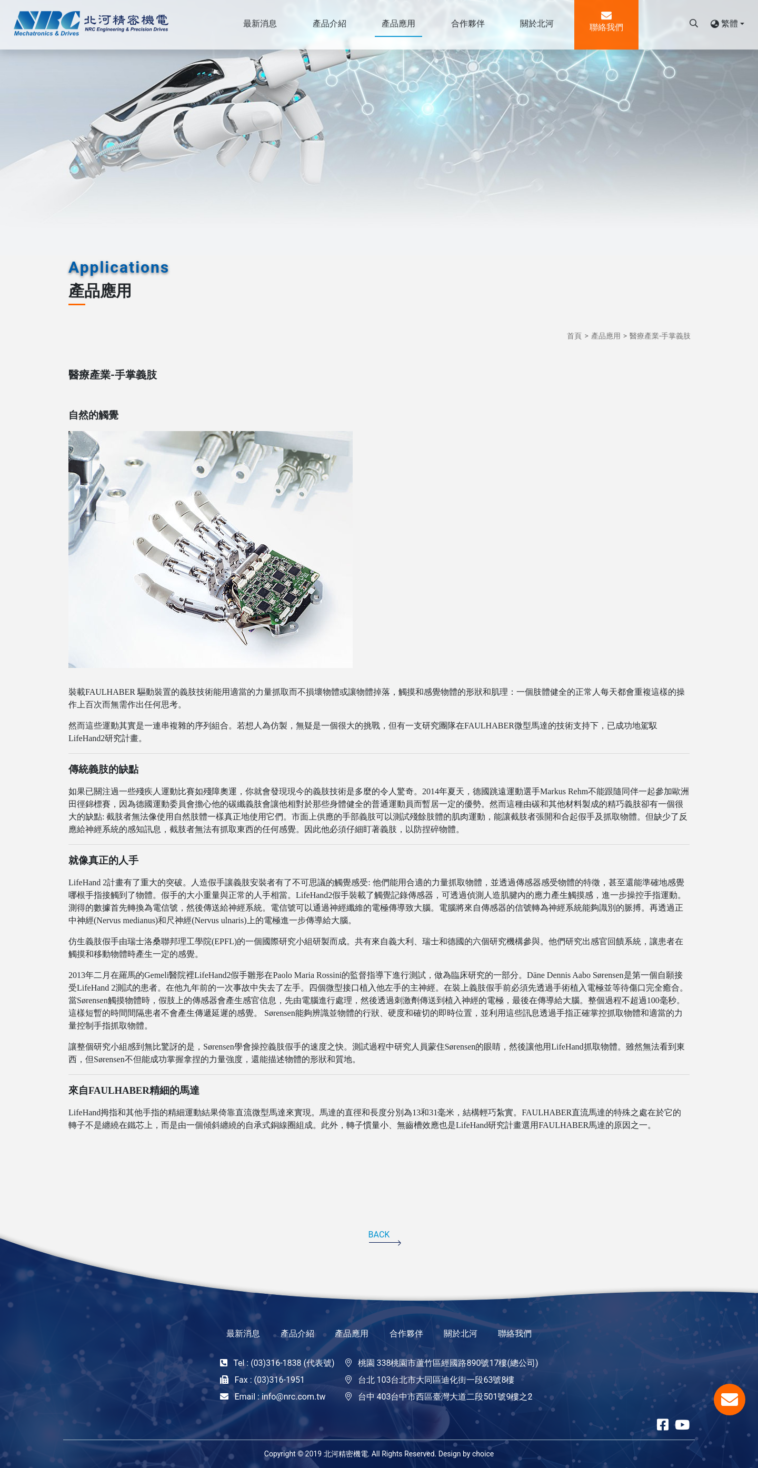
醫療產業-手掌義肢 (660, 336)
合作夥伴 (406, 1334)
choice (483, 1454)
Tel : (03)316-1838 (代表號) (283, 1363)
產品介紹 (297, 1334)
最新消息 (243, 1334)
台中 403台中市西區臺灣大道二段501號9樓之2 (445, 1397)
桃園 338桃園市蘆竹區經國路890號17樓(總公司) (448, 1363)
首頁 (574, 336)
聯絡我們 (515, 1334)
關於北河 (460, 1334)
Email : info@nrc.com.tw (279, 1397)
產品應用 (606, 336)
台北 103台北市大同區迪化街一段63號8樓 (436, 1380)
